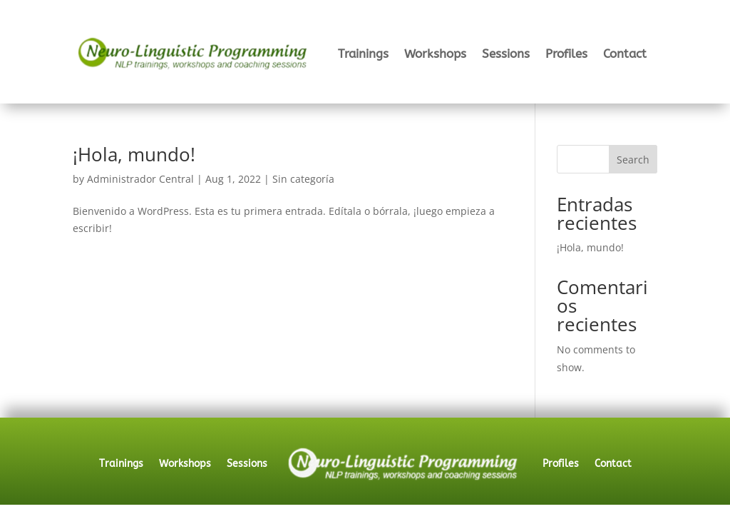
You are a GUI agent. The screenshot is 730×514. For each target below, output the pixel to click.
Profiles (566, 53)
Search (633, 159)
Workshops (435, 53)
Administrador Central (140, 179)
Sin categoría (303, 179)
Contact (625, 53)
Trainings (363, 53)
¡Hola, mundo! (134, 154)
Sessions (506, 53)
